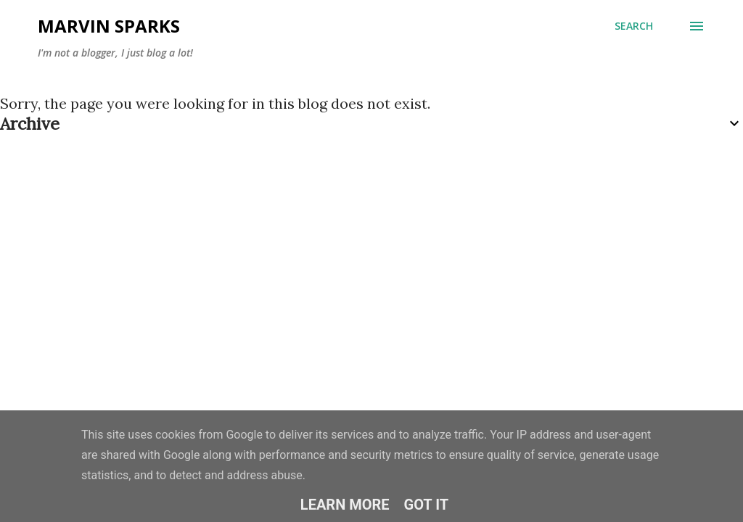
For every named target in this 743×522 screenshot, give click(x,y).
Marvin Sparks (109, 26)
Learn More (345, 504)
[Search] (634, 26)
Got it (426, 504)
